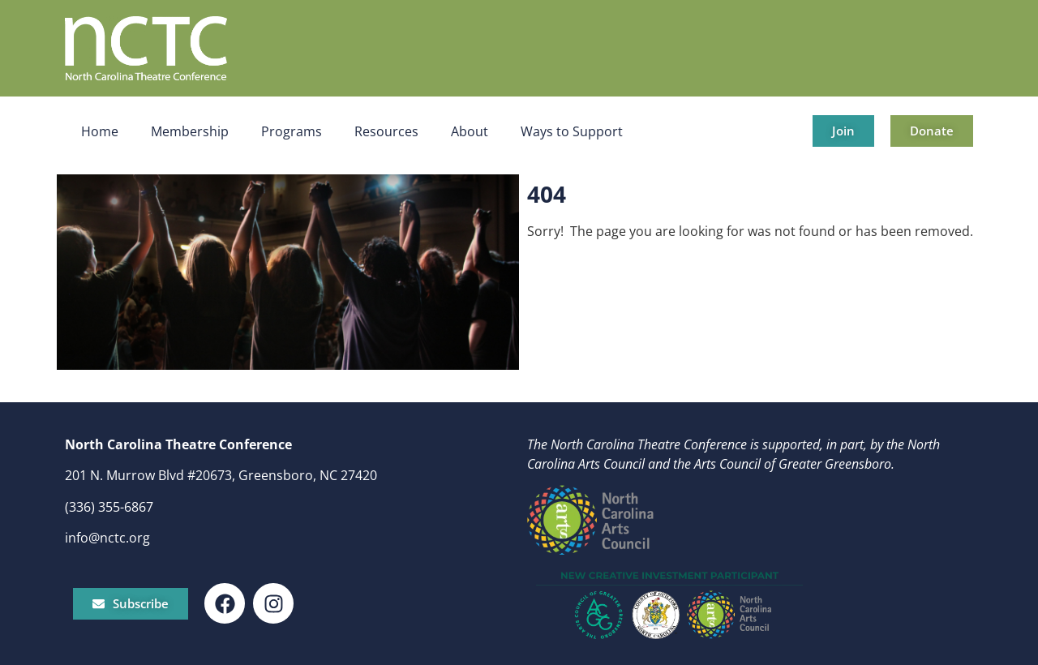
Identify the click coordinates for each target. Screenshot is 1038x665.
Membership (190, 131)
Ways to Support (572, 131)
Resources (386, 131)
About (469, 131)
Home (99, 131)
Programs (291, 131)
